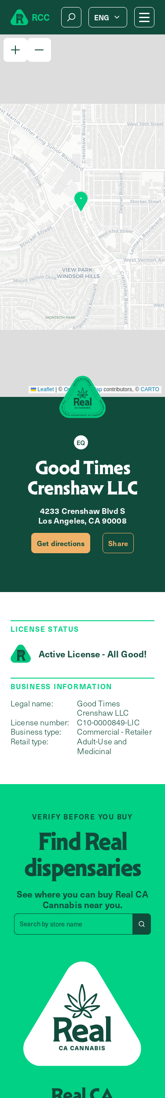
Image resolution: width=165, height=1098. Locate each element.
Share (118, 543)
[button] (15, 50)
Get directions (60, 543)
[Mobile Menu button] (144, 17)
